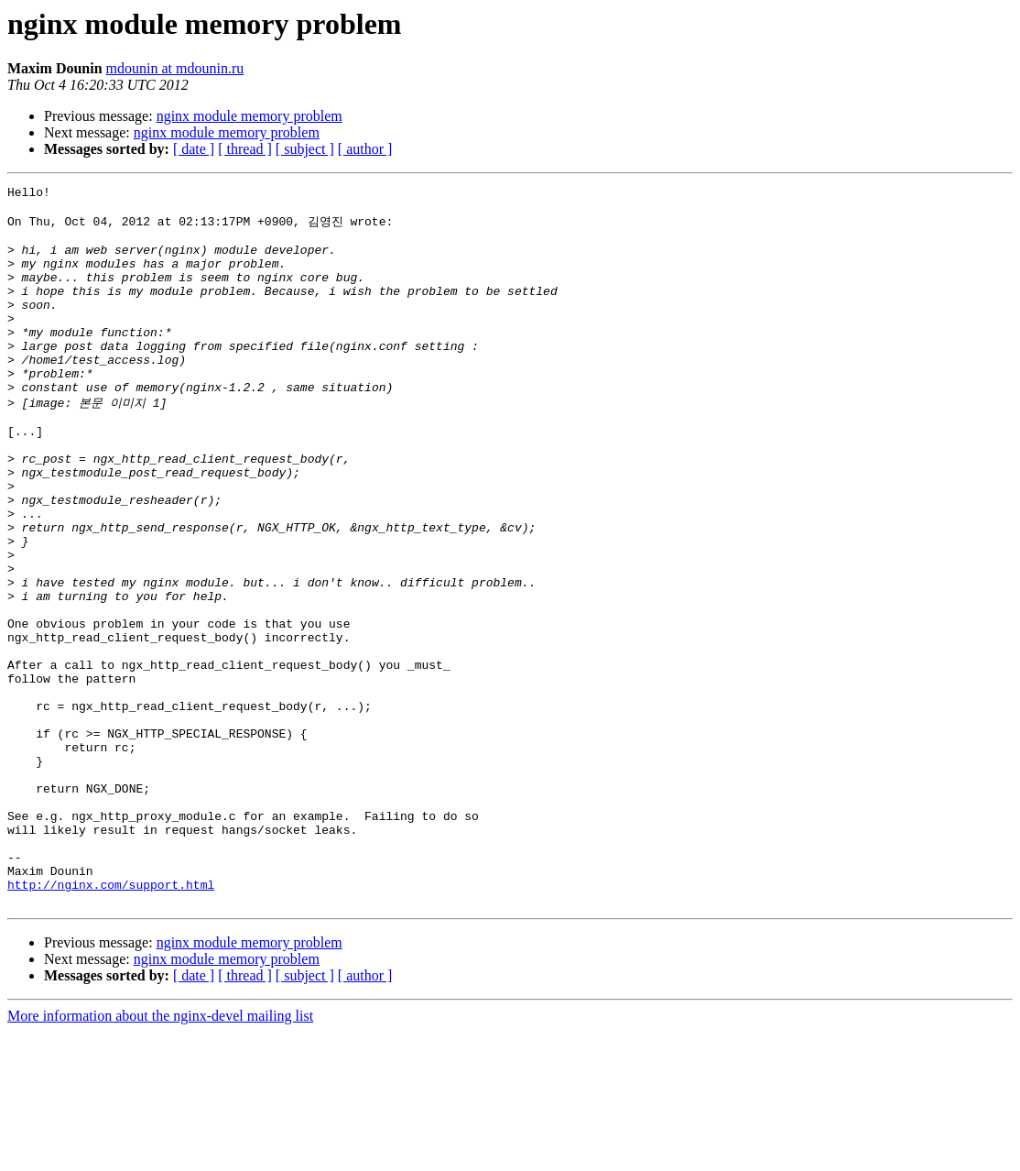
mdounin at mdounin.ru (175, 68)
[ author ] (365, 149)
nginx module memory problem (249, 116)
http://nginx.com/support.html (110, 1020)
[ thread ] (245, 149)
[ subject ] (305, 149)
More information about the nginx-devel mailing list (160, 1155)
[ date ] (193, 149)
